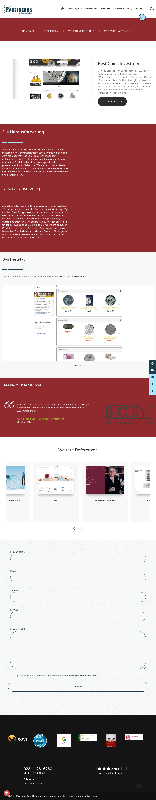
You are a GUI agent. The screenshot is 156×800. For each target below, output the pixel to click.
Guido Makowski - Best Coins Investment (40, 418)
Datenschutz (57, 675)
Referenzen (91, 8)
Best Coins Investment (71, 276)
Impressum (41, 796)
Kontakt (140, 8)
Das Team (106, 8)
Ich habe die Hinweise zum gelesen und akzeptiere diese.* (59, 675)
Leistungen (75, 8)
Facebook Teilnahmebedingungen (80, 796)
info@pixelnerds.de (112, 769)
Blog (129, 8)
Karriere (119, 8)
